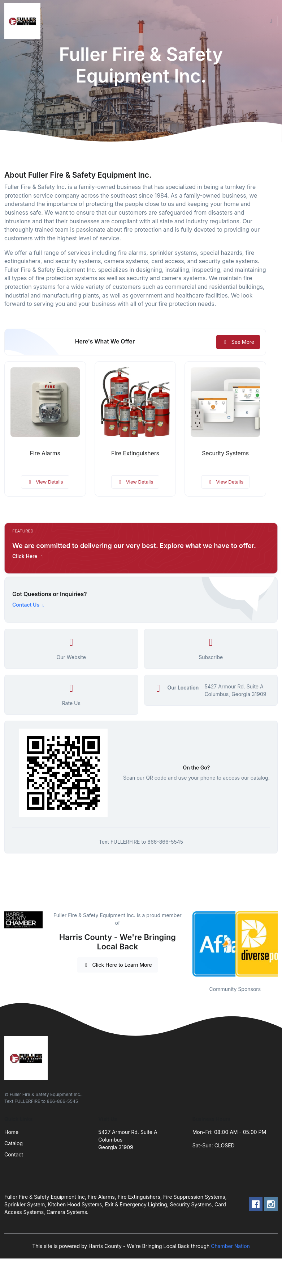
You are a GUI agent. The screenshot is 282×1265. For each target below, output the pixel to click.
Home (11, 1132)
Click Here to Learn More (117, 965)
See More (238, 342)
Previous (187, 944)
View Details (45, 482)
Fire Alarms (45, 453)
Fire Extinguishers (135, 453)
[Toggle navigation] (271, 21)
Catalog (13, 1143)
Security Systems (225, 453)
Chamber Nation (230, 1246)
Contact (13, 1154)
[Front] (23, 21)
